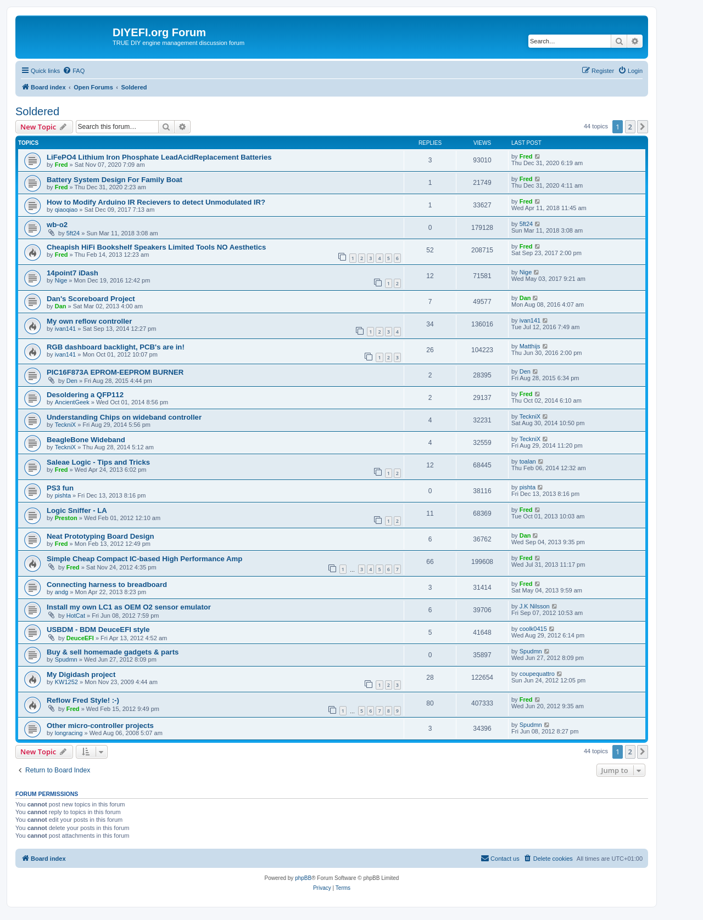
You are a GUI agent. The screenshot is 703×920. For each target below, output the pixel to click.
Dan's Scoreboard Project (91, 299)
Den (71, 380)
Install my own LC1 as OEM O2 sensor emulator (129, 607)
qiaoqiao (66, 209)
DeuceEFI (80, 638)
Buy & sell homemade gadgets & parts (112, 652)
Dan (60, 306)
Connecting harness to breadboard (107, 584)
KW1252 (66, 682)
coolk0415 (533, 628)
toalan (528, 461)
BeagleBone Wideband (86, 440)
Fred (61, 164)
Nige (61, 280)
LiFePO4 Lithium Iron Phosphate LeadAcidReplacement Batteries (159, 157)
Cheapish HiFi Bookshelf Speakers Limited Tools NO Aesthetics (156, 247)
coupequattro (537, 673)
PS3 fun (60, 488)
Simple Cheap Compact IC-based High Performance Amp (144, 559)
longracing (69, 733)
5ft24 (73, 233)
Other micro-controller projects (100, 725)
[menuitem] (74, 70)
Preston (66, 518)
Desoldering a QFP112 (85, 395)
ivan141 (65, 328)
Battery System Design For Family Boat (114, 180)
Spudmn (66, 659)
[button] (642, 126)
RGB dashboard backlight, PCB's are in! (116, 347)
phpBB (303, 878)
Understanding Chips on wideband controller (124, 417)
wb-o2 (57, 225)
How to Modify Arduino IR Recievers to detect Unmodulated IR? (156, 202)
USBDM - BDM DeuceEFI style (98, 629)
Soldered (37, 111)
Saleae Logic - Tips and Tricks (98, 462)
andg (61, 592)
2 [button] (630, 127)
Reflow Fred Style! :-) (83, 700)
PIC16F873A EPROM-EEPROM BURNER (115, 372)
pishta (63, 495)
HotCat (75, 615)
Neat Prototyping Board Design (100, 536)
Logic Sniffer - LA (77, 510)
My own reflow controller (89, 321)
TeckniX (65, 424)
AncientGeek (72, 402)
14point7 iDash (72, 273)
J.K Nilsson (535, 606)
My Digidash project (81, 674)
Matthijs (530, 346)
